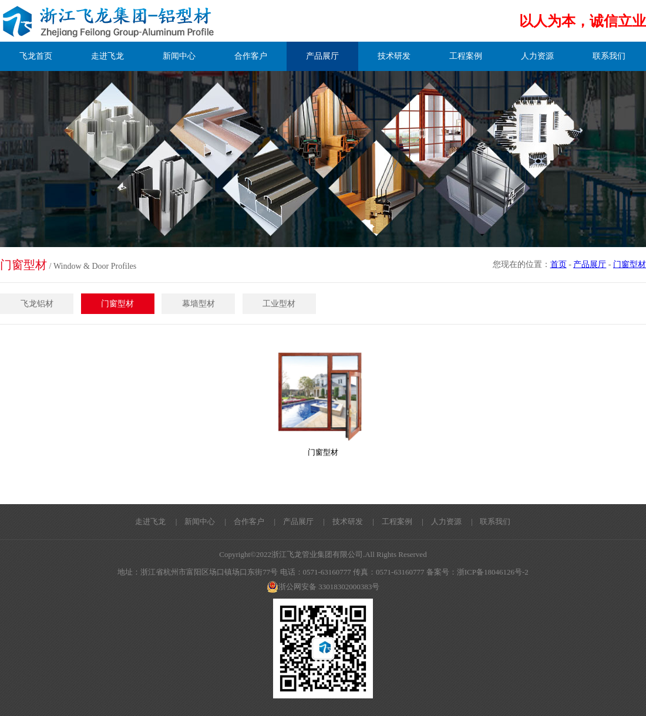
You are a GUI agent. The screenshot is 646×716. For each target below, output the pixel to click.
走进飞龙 (150, 521)
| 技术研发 (339, 521)
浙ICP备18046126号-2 (493, 572)
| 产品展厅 (290, 521)
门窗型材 (629, 264)
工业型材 (279, 303)
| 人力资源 (438, 521)
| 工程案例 (388, 521)
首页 (558, 264)
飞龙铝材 (37, 303)
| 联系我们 (487, 521)
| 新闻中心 (192, 521)
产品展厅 (589, 264)
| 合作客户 (241, 521)
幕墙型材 (198, 303)
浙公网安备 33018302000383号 (323, 587)
